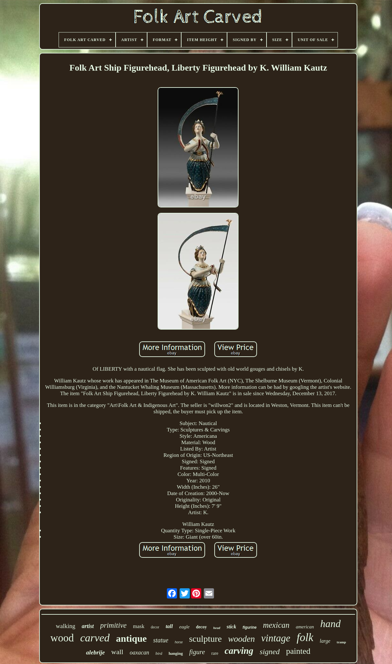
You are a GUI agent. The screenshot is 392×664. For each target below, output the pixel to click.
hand (330, 623)
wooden (241, 639)
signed (270, 651)
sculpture (205, 639)
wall (117, 652)
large (325, 641)
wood (62, 638)
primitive (113, 625)
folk (305, 637)
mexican (276, 625)
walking (65, 626)
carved (95, 638)
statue (160, 640)
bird (158, 653)
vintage (275, 638)
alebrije (95, 652)
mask (139, 626)
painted (298, 651)
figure (197, 652)
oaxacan (139, 652)
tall (169, 626)
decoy (201, 627)
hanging (175, 653)
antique (131, 638)
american (305, 626)
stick (231, 626)
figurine (250, 627)
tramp (341, 642)
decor (155, 627)
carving (239, 651)
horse (179, 642)
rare (214, 653)
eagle (184, 626)
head (216, 628)
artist (88, 626)
